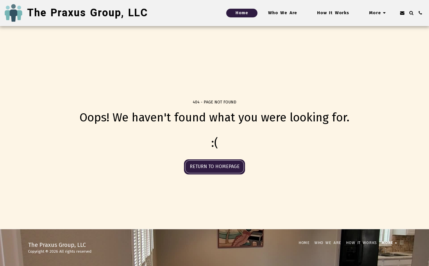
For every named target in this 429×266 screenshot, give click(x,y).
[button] (402, 13)
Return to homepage (215, 166)
